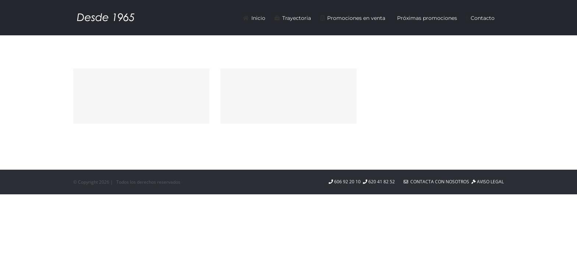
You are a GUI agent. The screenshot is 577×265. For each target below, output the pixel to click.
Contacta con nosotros (436, 182)
